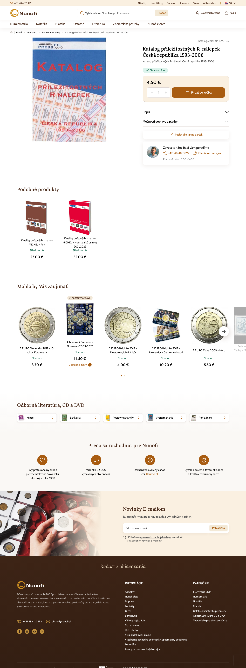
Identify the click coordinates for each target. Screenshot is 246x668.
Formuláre (130, 644)
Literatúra (32, 32)
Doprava (129, 601)
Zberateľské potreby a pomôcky (210, 620)
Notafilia (197, 601)
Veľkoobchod (132, 630)
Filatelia (197, 606)
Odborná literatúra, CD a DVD (209, 615)
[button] (186, 112)
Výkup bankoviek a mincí (138, 634)
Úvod (19, 32)
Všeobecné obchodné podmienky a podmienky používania (156, 639)
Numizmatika (200, 596)
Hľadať (162, 13)
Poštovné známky (51, 32)
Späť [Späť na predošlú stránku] (12, 32)
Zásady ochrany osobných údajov (142, 649)
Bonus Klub (131, 615)
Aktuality (130, 591)
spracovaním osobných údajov (155, 537)
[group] (69, 90)
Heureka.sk (152, 474)
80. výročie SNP (202, 591)
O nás (128, 611)
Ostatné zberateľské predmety (209, 611)
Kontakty (129, 606)
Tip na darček (132, 625)
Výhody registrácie (135, 620)
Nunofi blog (131, 596)
